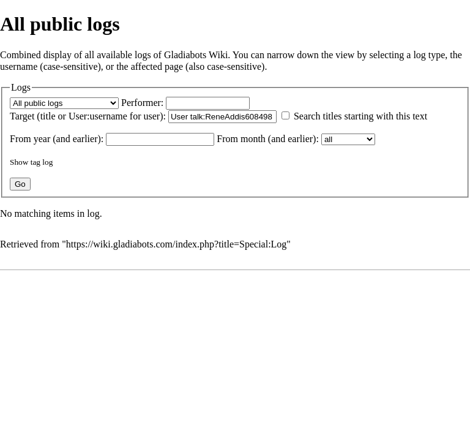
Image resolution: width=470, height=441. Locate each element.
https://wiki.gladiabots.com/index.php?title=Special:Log (176, 244)
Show (19, 162)
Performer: (142, 102)
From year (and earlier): (56, 139)
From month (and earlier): (268, 139)
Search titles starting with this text (360, 116)
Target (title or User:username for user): (88, 116)
